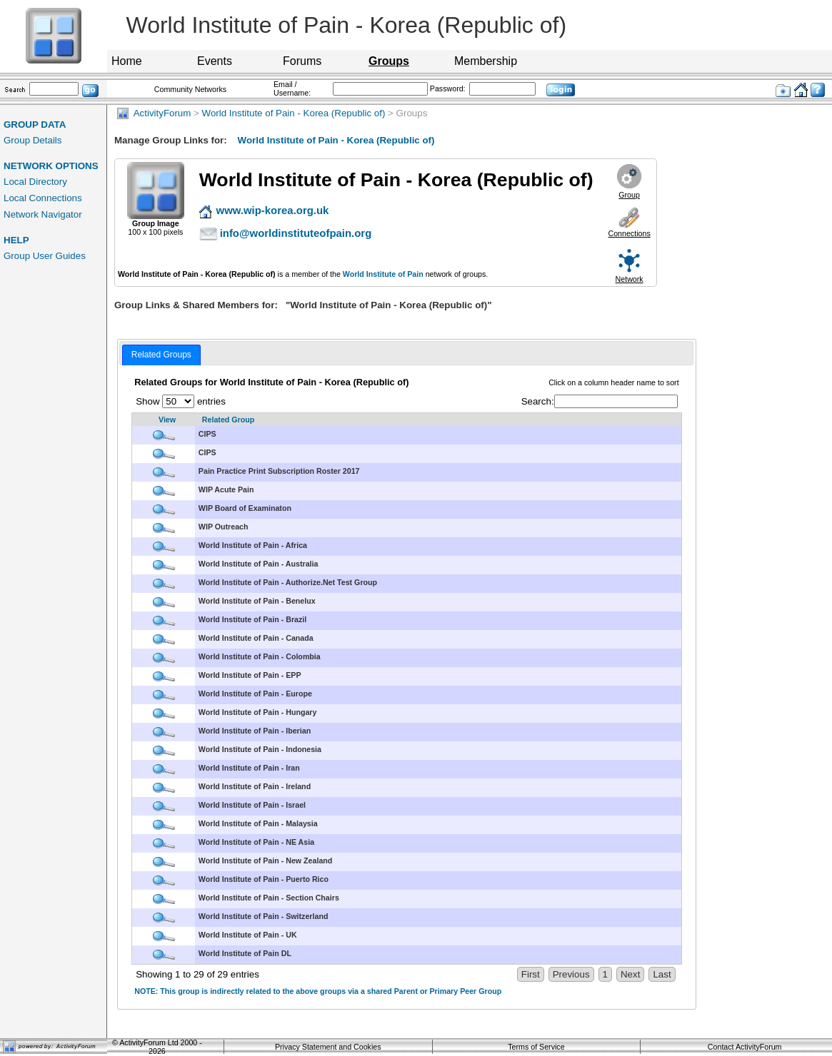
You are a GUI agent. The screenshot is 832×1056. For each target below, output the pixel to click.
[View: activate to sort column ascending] (163, 420)
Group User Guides (45, 255)
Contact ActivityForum (745, 1046)
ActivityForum (154, 113)
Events (214, 61)
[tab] (161, 355)
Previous (571, 974)
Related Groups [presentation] (161, 355)
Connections (629, 233)
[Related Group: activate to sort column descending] (438, 420)
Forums (302, 61)
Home (126, 61)
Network (629, 279)
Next (630, 974)
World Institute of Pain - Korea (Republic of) (294, 113)
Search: (599, 401)
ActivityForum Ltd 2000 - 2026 (160, 1046)
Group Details (33, 140)
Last (662, 974)
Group (629, 195)
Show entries (181, 401)
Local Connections (43, 198)
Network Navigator (43, 214)
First (530, 974)
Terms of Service (536, 1046)
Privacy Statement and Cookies (328, 1046)
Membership (485, 61)
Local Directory (35, 181)
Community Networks (190, 89)
